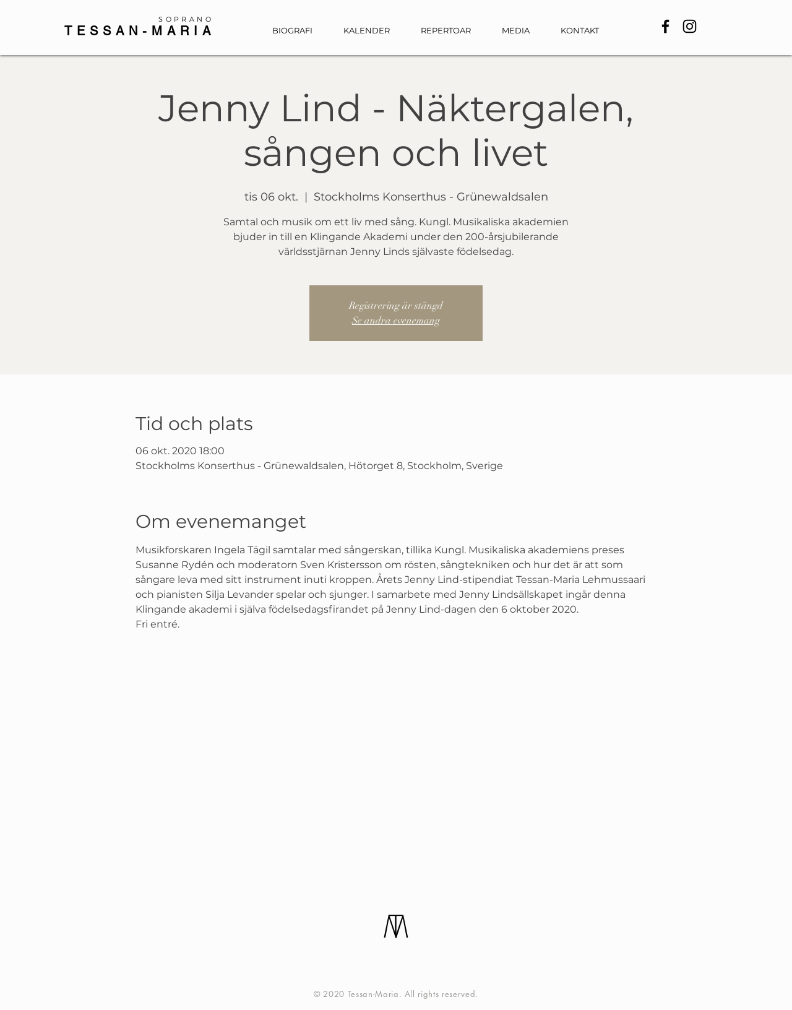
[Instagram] (690, 26)
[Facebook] (665, 26)
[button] (522, 30)
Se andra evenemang (396, 320)
